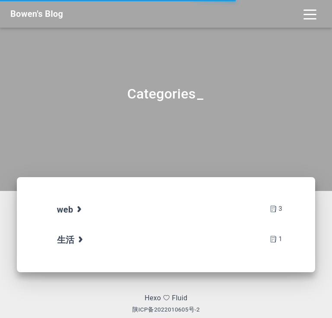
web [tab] (70, 209)
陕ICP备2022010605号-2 (166, 309)
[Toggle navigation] (310, 14)
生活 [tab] (71, 240)
